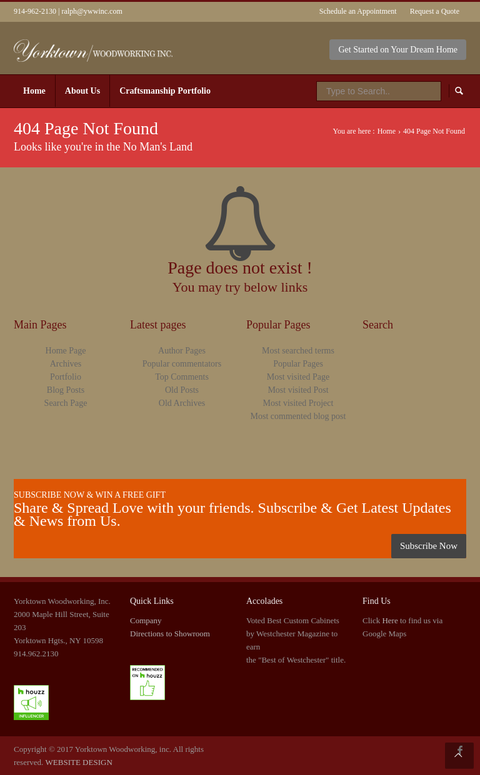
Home (387, 131)
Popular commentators (181, 363)
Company (146, 620)
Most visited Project (298, 403)
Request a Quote (434, 11)
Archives (66, 363)
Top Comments (182, 377)
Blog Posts (65, 390)
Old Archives (182, 403)
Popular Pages (298, 363)
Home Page (66, 350)
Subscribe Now (429, 546)
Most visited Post (298, 390)
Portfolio (65, 377)
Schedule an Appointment (358, 11)
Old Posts (182, 390)
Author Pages (182, 350)
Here (390, 620)
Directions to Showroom (170, 633)
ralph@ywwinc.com (91, 11)
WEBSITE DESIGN (79, 762)
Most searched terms (298, 350)
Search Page (66, 403)
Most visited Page (298, 377)
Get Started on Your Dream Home (398, 49)
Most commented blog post (298, 416)
